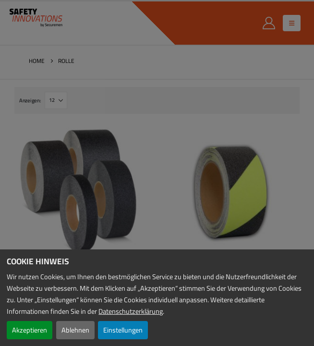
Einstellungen (123, 329)
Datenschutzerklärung (130, 311)
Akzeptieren (29, 329)
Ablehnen (75, 329)
